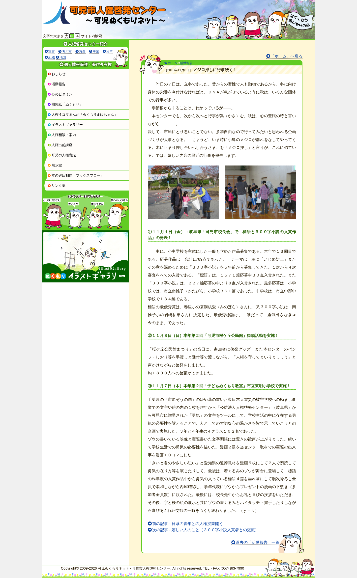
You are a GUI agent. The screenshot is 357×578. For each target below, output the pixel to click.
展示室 (55, 165)
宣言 (51, 51)
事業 (96, 51)
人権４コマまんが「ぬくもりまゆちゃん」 (83, 114)
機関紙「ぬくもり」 (65, 104)
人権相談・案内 (62, 135)
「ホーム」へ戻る (286, 56)
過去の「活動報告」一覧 (257, 542)
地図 (63, 57)
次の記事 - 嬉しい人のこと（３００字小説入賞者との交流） (205, 530)
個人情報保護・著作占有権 (88, 64)
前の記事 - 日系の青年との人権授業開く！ (189, 524)
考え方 (67, 51)
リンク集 (56, 186)
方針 (82, 51)
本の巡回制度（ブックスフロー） (76, 175)
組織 (51, 57)
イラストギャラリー (65, 125)
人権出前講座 (60, 145)
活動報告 (56, 84)
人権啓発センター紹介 (88, 44)
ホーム (170, 63)
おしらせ (56, 74)
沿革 (109, 51)
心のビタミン (60, 94)
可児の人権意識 (62, 155)
